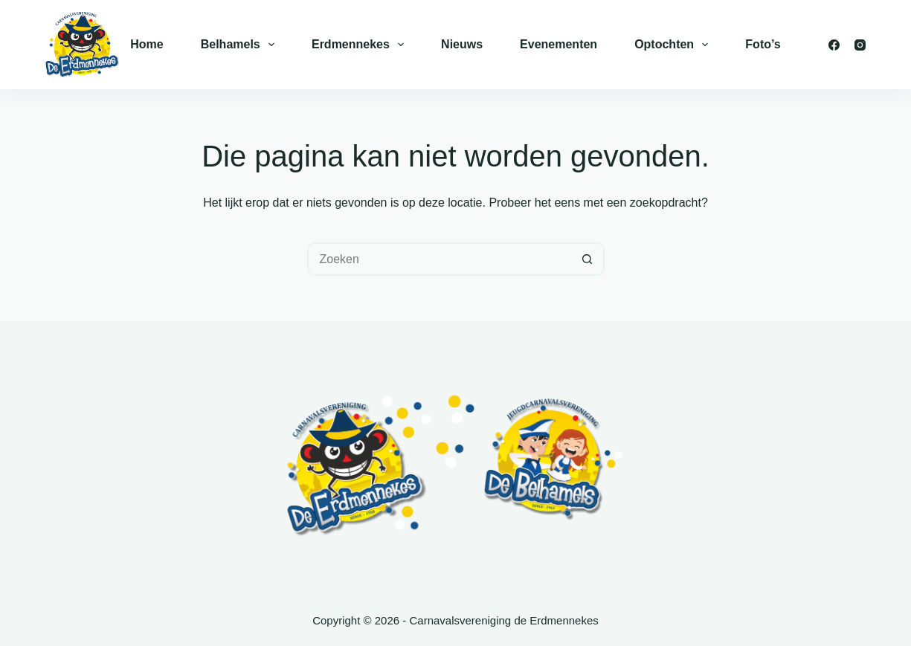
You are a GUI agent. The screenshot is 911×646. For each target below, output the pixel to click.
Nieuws (462, 44)
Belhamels (240, 45)
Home (146, 44)
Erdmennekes (361, 45)
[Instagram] (860, 45)
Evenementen (558, 44)
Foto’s (762, 44)
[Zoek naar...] (439, 259)
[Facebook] (834, 45)
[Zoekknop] (588, 259)
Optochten (674, 45)
